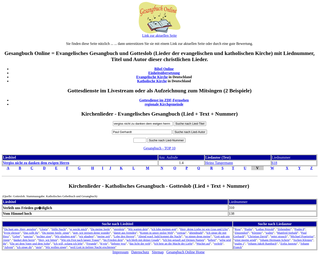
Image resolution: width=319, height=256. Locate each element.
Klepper (257, 232)
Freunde (91, 243)
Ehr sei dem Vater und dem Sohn (30, 243)
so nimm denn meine (197, 236)
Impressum (120, 252)
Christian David (257, 236)
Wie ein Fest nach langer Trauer (80, 240)
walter (269, 232)
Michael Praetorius (302, 236)
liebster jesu (118, 243)
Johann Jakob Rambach (262, 243)
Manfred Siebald (287, 232)
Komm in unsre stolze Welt (156, 232)
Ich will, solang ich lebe (68, 243)
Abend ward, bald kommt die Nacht (159, 236)
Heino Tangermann (219, 163)
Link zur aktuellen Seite (159, 35)
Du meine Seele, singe (55, 232)
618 (274, 163)
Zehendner (284, 229)
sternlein (119, 229)
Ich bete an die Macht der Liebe (173, 243)
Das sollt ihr (30, 232)
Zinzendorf (241, 232)
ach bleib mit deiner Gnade (143, 240)
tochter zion (44, 236)
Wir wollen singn (55, 247)
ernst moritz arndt (245, 240)
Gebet (16, 236)
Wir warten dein (138, 229)
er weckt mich (78, 229)
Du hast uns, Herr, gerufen (20, 229)
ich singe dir (24, 247)
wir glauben (86, 236)
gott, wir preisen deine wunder (91, 232)
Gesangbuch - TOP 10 (159, 148)
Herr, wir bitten (48, 240)
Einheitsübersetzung (164, 73)
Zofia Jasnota (288, 243)
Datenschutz (140, 252)
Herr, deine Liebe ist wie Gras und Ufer (204, 229)
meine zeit (104, 236)
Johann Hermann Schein (274, 240)
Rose (238, 229)
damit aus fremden (125, 232)
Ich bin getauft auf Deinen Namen (183, 240)
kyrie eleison (11, 232)
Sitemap (158, 252)
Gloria (44, 229)
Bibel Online (164, 69)
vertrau (181, 232)
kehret (212, 240)
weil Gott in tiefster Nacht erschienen (92, 247)
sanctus (28, 236)
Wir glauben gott (65, 236)
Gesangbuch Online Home (185, 252)
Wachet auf (203, 243)
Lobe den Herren (124, 236)
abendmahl (196, 232)
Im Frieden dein (113, 240)
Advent (8, 247)
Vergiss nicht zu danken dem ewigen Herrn (36, 163)
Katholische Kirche (152, 81)
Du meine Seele (100, 229)
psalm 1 (239, 243)
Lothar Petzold (265, 229)
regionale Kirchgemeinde (164, 104)
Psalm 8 (299, 229)
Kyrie (103, 243)
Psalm (248, 229)
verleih (218, 243)
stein (39, 247)
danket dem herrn (24, 240)
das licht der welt (140, 243)
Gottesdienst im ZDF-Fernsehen (164, 100)
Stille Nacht (58, 229)
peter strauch (278, 236)
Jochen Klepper (302, 240)
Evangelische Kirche (152, 77)
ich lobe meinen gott (163, 229)
